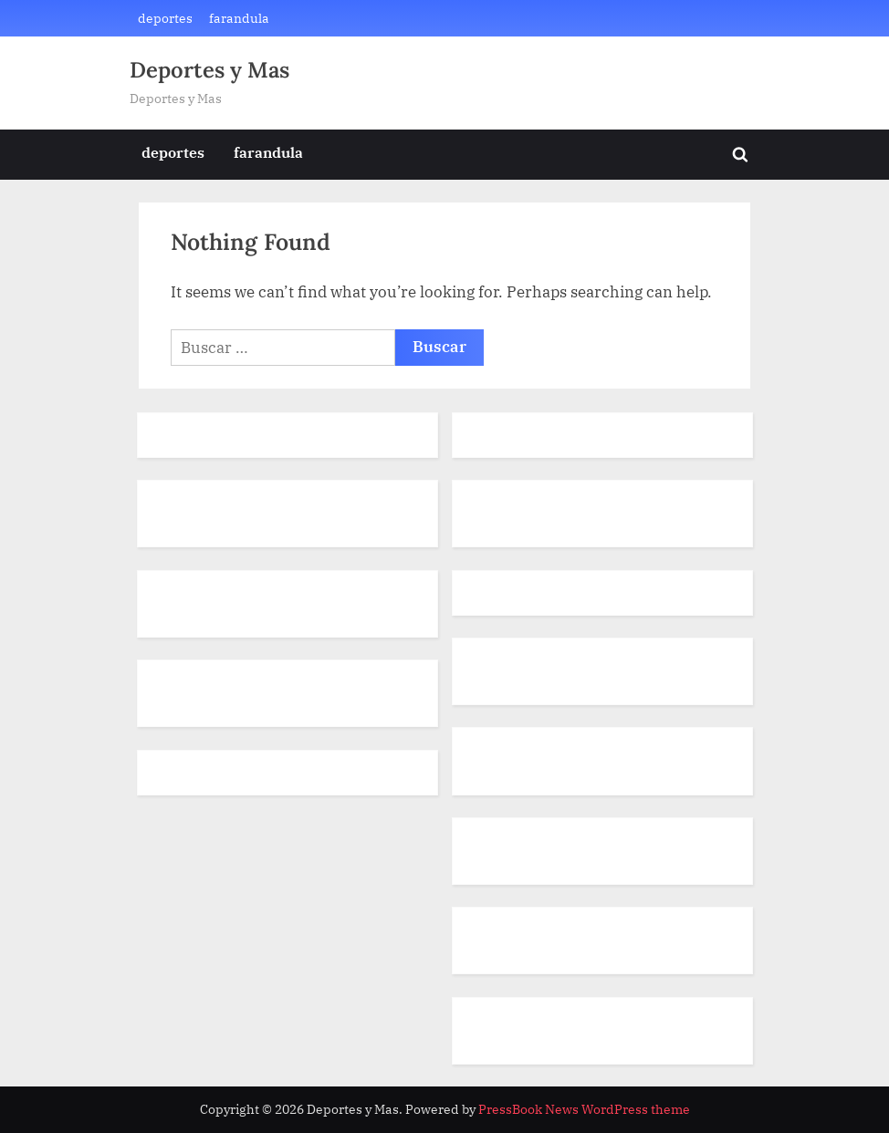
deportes (165, 17)
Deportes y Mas (209, 70)
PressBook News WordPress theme (584, 1109)
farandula (239, 17)
